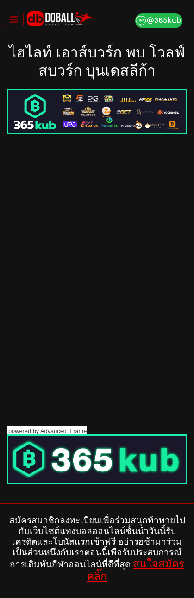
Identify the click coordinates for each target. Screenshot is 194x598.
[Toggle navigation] (14, 19)
